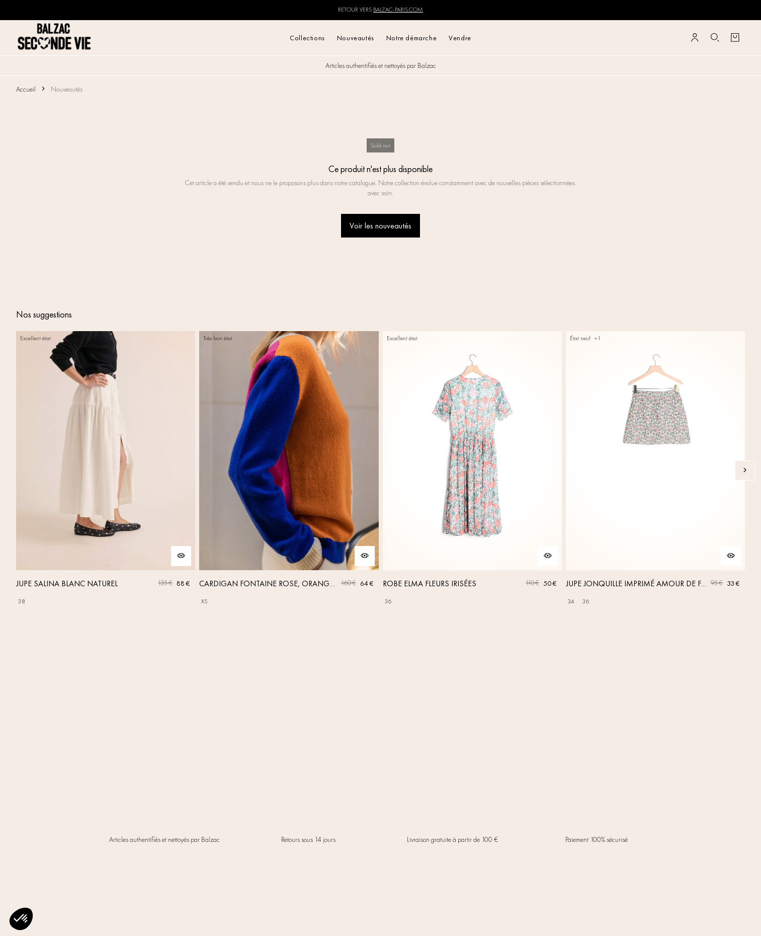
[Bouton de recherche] (715, 37)
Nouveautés (355, 37)
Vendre (460, 37)
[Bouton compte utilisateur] (695, 37)
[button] (21, 919)
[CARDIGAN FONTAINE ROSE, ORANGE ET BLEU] (288, 470)
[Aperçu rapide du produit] (181, 556)
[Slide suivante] (745, 470)
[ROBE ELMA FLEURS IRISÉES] (472, 470)
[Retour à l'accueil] (54, 37)
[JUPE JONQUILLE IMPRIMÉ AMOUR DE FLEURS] (655, 470)
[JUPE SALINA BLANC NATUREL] (105, 470)
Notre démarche (411, 37)
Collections (307, 37)
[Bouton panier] (735, 37)
